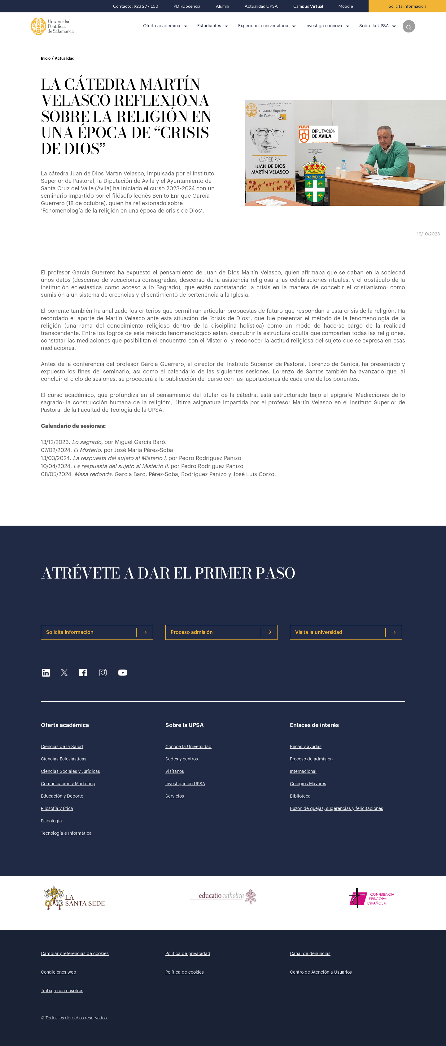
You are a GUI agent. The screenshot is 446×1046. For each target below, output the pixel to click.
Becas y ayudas (305, 747)
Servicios (174, 796)
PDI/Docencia (186, 6)
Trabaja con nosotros (62, 991)
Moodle (346, 6)
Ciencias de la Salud (62, 747)
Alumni (222, 6)
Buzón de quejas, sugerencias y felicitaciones (336, 809)
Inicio (45, 58)
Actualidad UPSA (261, 6)
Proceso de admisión (311, 759)
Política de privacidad (187, 954)
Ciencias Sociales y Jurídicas (70, 771)
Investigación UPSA (185, 784)
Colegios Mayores (308, 784)
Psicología (51, 821)
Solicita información (407, 6)
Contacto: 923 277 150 (135, 6)
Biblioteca (300, 796)
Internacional (303, 771)
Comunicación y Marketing (68, 784)
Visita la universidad (345, 632)
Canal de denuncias (310, 954)
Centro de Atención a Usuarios (321, 972)
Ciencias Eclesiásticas (63, 759)
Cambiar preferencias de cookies (75, 954)
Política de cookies (184, 972)
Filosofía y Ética (57, 809)
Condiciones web (58, 972)
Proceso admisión (221, 632)
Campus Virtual (308, 6)
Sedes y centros (181, 759)
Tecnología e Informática (66, 833)
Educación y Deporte (62, 796)
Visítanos (174, 771)
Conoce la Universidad (188, 747)
